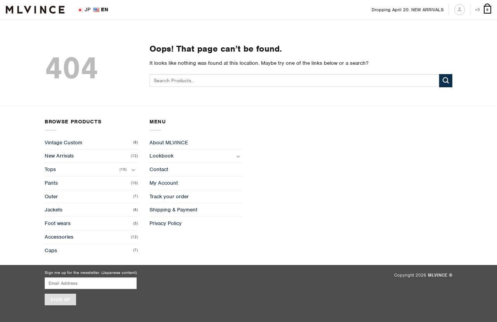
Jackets (54, 209)
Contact (158, 169)
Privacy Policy (165, 223)
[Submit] (445, 80)
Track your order (169, 196)
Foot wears (58, 223)
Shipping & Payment (173, 209)
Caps (51, 250)
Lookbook (161, 155)
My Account (163, 183)
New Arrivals (59, 155)
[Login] (459, 9)
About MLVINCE (168, 142)
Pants (51, 183)
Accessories (59, 237)
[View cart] (483, 10)
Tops (50, 169)
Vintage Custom (63, 142)
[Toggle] (133, 170)
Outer (51, 196)
